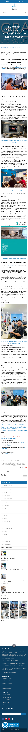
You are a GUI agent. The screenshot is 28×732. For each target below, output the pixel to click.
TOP (14, 645)
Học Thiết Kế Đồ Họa (6, 694)
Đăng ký (7, 1)
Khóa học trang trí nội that (19, 465)
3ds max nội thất (14, 460)
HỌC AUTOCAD (5, 502)
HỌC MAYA (4, 534)
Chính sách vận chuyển (7, 680)
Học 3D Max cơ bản (13, 462)
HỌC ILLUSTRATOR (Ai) (7, 498)
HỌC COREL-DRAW (6, 521)
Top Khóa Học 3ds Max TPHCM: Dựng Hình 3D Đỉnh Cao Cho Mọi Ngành (13, 593)
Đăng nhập (20, 1)
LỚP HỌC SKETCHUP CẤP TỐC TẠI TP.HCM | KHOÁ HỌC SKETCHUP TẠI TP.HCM (13, 580)
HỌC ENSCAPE (5, 524)
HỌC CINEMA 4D (5, 531)
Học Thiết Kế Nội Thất (6, 697)
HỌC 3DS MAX (5, 508)
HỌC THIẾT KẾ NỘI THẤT (7, 485)
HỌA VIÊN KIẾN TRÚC (6, 492)
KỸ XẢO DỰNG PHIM (6, 541)
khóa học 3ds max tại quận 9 (8, 465)
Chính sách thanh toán (7, 678)
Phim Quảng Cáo (5, 702)
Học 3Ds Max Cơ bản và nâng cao (12, 463)
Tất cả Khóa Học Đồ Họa (7, 704)
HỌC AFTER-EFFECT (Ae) (7, 528)
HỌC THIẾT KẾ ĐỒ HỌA (6, 489)
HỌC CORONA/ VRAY (6, 511)
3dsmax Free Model (7, 460)
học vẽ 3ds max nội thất (9, 464)
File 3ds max (6, 462)
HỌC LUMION (4, 515)
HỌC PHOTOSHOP (6, 495)
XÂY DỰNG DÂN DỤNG (6, 544)
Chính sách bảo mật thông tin (8, 686)
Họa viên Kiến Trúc (6, 699)
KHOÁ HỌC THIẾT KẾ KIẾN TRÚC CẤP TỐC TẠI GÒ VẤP (12, 569)
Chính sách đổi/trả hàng (7, 683)
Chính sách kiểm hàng (6, 688)
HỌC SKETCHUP (5, 505)
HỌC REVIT (4, 518)
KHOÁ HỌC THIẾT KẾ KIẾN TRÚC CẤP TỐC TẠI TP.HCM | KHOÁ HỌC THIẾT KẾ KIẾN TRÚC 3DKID (14, 558)
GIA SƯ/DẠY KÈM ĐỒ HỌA (7, 537)
